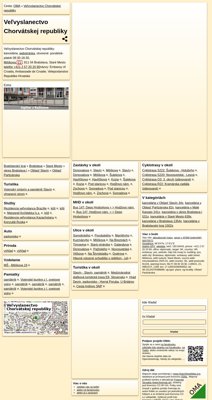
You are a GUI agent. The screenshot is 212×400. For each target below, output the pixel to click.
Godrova (118, 253)
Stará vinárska (100, 244)
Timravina (79, 244)
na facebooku (168, 344)
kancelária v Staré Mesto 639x (170, 216)
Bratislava (35, 166)
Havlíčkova (80, 179)
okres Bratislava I (15, 170)
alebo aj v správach (87, 392)
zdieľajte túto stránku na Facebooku (161, 347)
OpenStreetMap (143, 136)
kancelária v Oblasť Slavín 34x (162, 203)
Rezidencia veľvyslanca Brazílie (25, 208)
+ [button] (78, 9)
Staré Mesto (54, 166)
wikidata (160, 246)
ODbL (184, 376)
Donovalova (81, 170)
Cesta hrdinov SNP (89, 286)
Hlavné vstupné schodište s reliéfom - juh (100, 258)
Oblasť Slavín (40, 170)
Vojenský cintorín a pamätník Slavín (28, 189)
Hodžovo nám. (120, 184)
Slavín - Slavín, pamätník (90, 272)
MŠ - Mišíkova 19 (15, 265)
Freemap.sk (162, 136)
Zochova (79, 188)
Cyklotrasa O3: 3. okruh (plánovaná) (166, 179)
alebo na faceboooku (88, 389)
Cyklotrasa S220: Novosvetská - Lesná (168, 175)
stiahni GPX (148, 246)
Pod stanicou (97, 184)
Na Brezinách (118, 240)
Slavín (97, 170)
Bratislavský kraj (15, 166)
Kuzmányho (81, 240)
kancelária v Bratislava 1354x (162, 221)
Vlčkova (78, 253)
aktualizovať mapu (162, 237)
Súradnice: (148, 243)
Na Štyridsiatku (98, 253)
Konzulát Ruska (14, 222)
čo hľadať (148, 316)
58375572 (147, 240)
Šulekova (115, 175)
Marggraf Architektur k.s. (23, 213)
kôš (53, 208)
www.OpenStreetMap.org (186, 373)
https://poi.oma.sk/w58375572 (190, 136)
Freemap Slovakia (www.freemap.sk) (163, 381)
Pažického (100, 249)
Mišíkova (13, 62)
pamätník (10, 279)
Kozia (115, 179)
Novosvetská (120, 249)
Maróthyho (122, 235)
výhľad (8, 250)
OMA (16, 6)
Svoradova (96, 188)
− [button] (78, 15)
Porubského (103, 235)
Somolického (81, 235)
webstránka (27, 53)
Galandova (121, 244)
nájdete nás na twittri (88, 386)
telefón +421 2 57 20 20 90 (22, 67)
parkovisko (11, 236)
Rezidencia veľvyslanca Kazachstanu (29, 217)
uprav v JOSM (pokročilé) (187, 237)
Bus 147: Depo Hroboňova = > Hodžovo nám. (103, 207)
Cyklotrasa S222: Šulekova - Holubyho (168, 170)
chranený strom (14, 194)
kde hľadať (149, 302)
